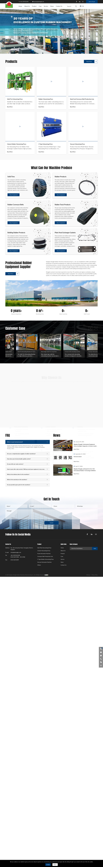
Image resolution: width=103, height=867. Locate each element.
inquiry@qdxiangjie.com (39, 1)
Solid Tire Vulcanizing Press (15, 159)
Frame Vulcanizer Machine (43, 553)
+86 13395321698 (24, 1)
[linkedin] (79, 1)
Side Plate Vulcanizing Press (44, 547)
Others (39, 565)
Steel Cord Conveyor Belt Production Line (82, 159)
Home (20, 6)
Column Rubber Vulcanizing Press (16, 204)
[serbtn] (76, 6)
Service (46, 6)
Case (40, 6)
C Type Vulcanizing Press (46, 204)
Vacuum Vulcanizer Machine (44, 562)
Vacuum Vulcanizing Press (77, 204)
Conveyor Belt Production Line (45, 556)
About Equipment (13, 251)
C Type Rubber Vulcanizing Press (45, 559)
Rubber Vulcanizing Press (46, 159)
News (52, 6)
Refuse (55, 864)
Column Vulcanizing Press (43, 550)
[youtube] (83, 1)
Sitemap (88, 574)
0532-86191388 (15, 557)
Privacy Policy (95, 574)
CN (83, 6)
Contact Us (59, 6)
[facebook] (76, 1)
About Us (27, 6)
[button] (90, 328)
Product (34, 6)
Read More (89, 58)
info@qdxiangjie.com (16, 552)
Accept (48, 864)
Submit (51, 522)
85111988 (22, 557)
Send (95, 548)
